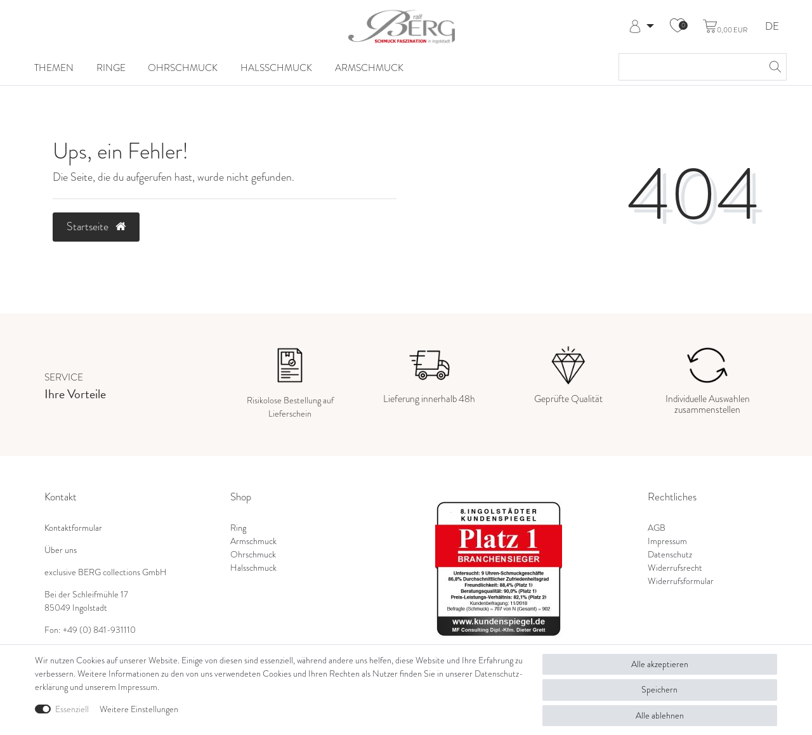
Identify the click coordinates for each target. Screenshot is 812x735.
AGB (656, 527)
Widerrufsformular (681, 581)
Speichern (659, 689)
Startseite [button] (96, 226)
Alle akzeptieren (659, 664)
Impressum (667, 541)
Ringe (111, 68)
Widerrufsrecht (675, 567)
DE (772, 27)
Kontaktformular (73, 527)
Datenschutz (670, 554)
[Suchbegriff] (690, 67)
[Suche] (773, 67)
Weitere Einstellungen (139, 709)
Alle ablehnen (660, 715)
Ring (238, 527)
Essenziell (72, 709)
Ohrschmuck (183, 68)
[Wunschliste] (677, 26)
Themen (54, 68)
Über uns (60, 549)
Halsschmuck (276, 68)
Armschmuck (369, 68)
